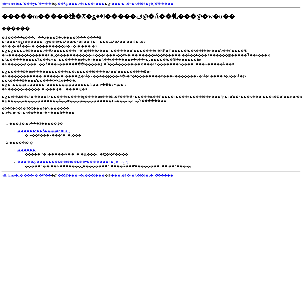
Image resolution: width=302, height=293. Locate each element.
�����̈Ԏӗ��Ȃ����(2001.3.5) (43, 131)
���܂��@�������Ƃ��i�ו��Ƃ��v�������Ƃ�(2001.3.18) (72, 161)
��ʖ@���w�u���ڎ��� (81, 3)
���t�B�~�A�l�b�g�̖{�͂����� (142, 3)
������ (26, 150)
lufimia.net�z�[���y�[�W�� (26, 3)
